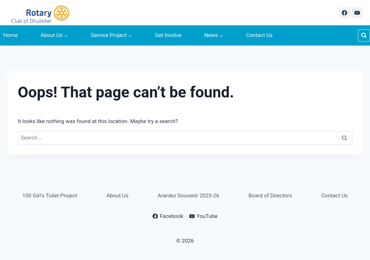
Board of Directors (270, 195)
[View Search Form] (364, 35)
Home (10, 35)
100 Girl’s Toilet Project (49, 195)
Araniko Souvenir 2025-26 (188, 195)
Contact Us (259, 35)
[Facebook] (344, 12)
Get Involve (168, 35)
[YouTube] (357, 12)
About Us (117, 195)
